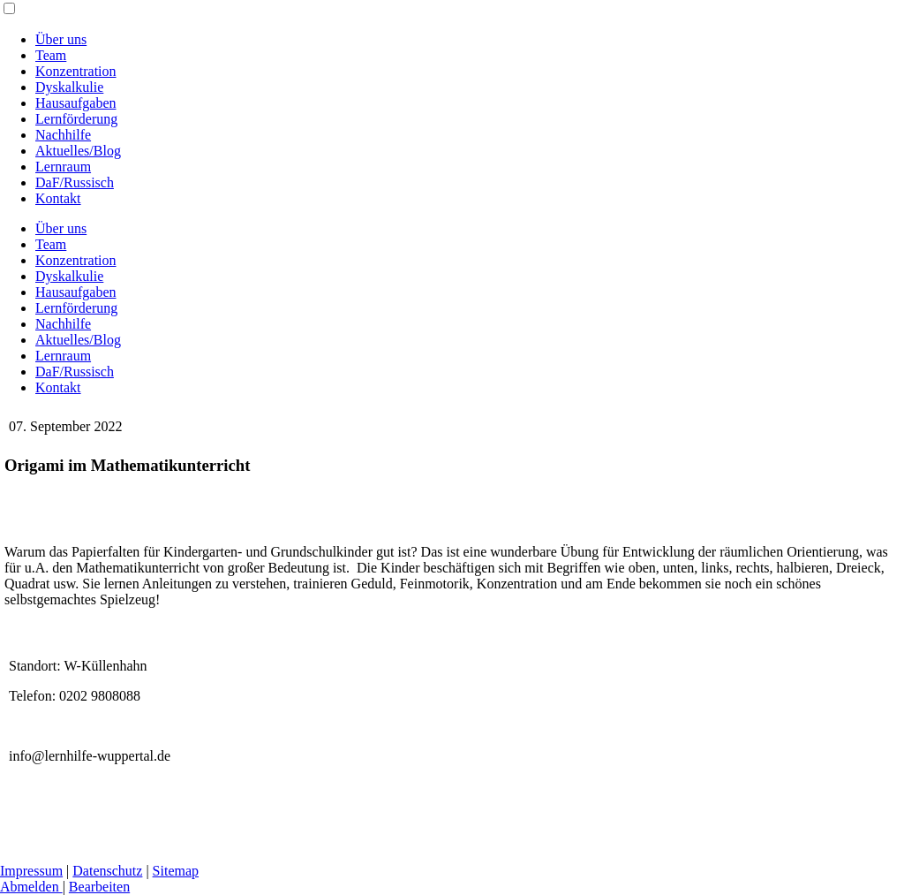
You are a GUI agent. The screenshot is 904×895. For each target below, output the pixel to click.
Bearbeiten (99, 886)
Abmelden (31, 886)
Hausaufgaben (76, 102)
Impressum (31, 870)
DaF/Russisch (74, 182)
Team (50, 55)
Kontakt (58, 198)
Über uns (61, 39)
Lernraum (63, 166)
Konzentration (76, 71)
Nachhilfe (63, 134)
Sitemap (176, 870)
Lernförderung (76, 118)
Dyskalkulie (69, 87)
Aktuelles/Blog (78, 150)
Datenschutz (107, 870)
